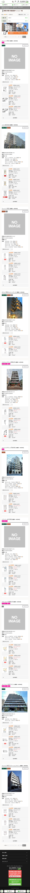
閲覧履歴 (6, 4)
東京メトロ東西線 (8, 483)
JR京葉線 (7, 484)
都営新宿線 (7, 75)
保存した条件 (25, 4)
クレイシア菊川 (6, 208)
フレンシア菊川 (6, 40)
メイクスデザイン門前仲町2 (9, 447)
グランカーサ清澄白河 (7, 601)
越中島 (11, 484)
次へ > (24, 36)
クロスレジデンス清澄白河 (8, 362)
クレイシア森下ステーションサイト (11, 765)
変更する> (26, 17)
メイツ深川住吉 (6, 125)
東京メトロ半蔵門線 (9, 157)
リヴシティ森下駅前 (7, 519)
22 (18, 36)
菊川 (11, 75)
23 (21, 36)
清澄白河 (13, 79)
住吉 (15, 157)
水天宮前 (15, 636)
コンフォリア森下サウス (8, 684)
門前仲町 (13, 482)
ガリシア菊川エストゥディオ (9, 292)
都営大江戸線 (7, 76)
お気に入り (15, 4)
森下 (12, 76)
